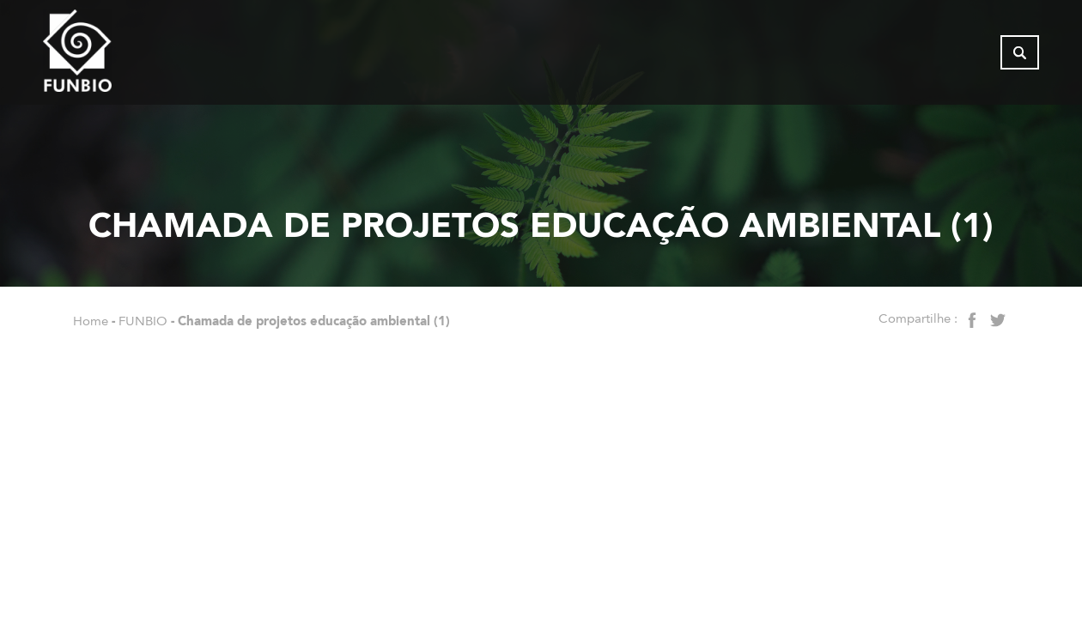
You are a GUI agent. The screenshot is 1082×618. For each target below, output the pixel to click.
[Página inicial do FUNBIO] (124, 56)
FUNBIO (143, 321)
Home (90, 321)
